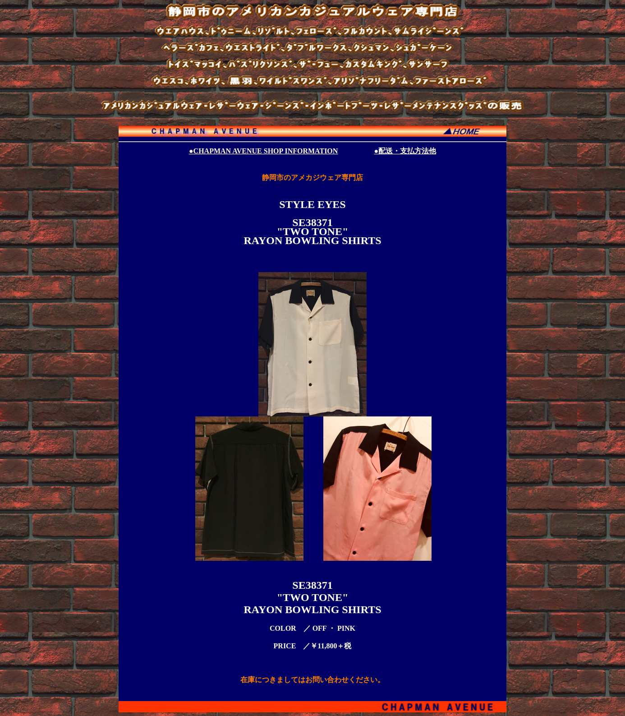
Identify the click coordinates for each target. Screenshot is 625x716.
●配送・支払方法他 (405, 151)
